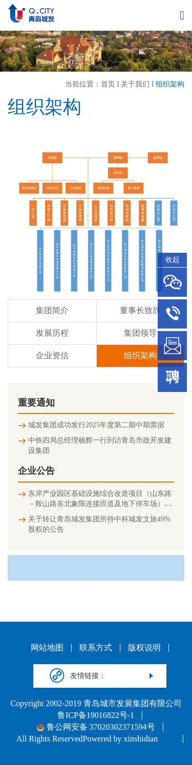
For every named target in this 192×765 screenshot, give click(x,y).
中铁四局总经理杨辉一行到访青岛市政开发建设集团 (100, 445)
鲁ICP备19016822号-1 (95, 715)
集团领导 (140, 333)
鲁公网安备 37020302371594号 (96, 727)
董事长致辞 (140, 310)
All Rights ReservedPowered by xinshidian (87, 739)
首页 (108, 84)
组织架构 (170, 84)
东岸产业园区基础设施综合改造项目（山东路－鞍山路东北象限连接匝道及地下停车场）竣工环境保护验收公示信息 (100, 499)
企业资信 (52, 355)
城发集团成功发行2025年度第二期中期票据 (96, 425)
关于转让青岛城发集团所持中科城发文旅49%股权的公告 (99, 524)
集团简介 (52, 310)
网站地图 (47, 648)
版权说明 (144, 648)
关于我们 (135, 84)
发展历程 (52, 333)
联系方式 (95, 648)
